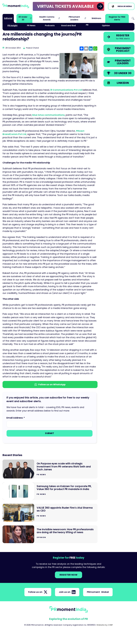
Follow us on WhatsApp (50, 384)
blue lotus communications (48, 114)
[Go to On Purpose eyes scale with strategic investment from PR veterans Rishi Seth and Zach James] (50, 469)
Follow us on (37, 592)
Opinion (106, 25)
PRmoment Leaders (74, 18)
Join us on (67, 592)
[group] (68, 6)
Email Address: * (15, 417)
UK (124, 6)
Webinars (96, 18)
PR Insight (12, 25)
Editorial (8, 18)
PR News (31, 25)
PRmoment (98, 592)
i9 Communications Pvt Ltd (66, 89)
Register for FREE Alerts (117, 18)
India (120, 6)
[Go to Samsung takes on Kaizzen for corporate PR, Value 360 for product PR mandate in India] (50, 491)
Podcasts (50, 25)
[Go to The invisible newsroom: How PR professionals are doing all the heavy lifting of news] (50, 534)
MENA (129, 6)
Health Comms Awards (46, 18)
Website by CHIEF (105, 625)
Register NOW (68, 574)
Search (132, 18)
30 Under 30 (22, 18)
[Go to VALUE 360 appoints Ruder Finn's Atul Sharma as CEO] (50, 513)
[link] (68, 6)
